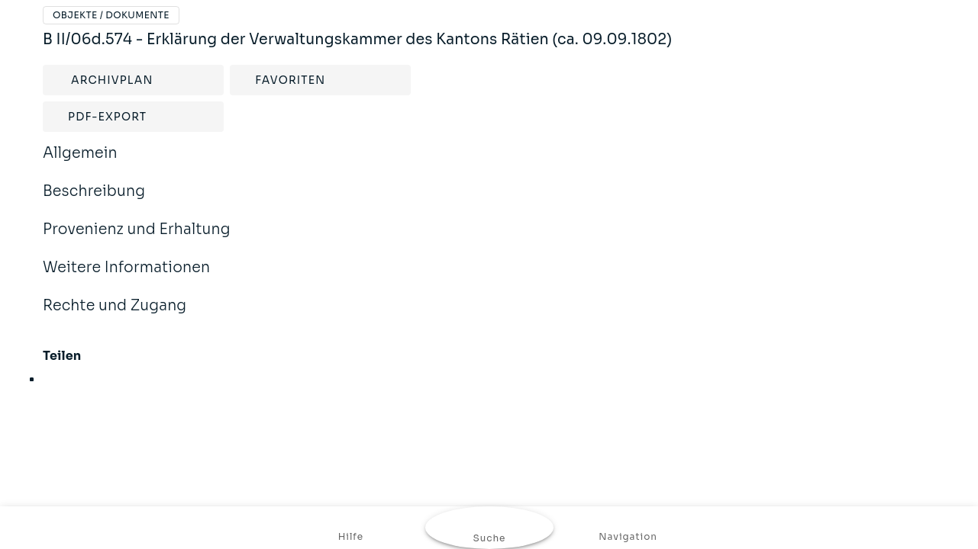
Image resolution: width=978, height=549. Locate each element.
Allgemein (80, 163)
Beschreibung (94, 201)
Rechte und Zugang (114, 316)
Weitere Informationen (126, 277)
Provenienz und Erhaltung (137, 239)
